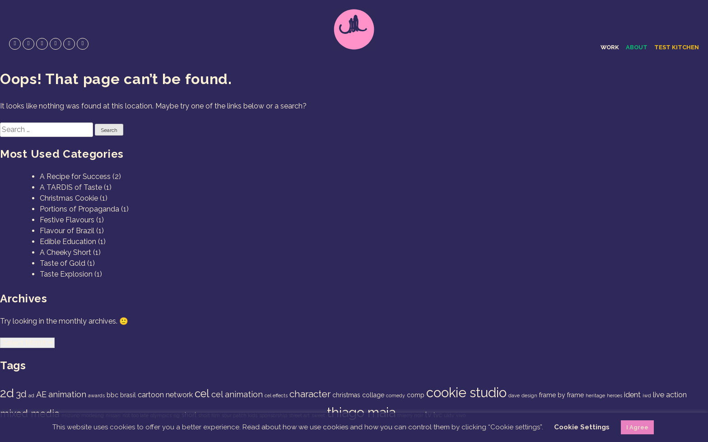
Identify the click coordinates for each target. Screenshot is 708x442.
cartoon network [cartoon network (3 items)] (165, 394)
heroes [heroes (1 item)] (614, 395)
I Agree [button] (637, 427)
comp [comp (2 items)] (415, 395)
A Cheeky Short (65, 252)
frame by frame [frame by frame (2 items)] (561, 395)
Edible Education (68, 241)
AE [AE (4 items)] (41, 394)
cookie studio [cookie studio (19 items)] (466, 392)
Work (610, 47)
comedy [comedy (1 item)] (395, 395)
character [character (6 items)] (310, 394)
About (636, 47)
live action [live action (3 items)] (670, 394)
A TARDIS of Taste (71, 187)
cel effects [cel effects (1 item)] (276, 395)
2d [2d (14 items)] (7, 393)
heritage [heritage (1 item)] (595, 395)
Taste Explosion (66, 274)
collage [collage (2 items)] (373, 395)
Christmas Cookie (69, 198)
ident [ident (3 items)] (632, 394)
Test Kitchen (676, 47)
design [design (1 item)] (529, 395)
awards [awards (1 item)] (96, 395)
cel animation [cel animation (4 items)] (237, 394)
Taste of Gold (62, 263)
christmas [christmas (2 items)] (346, 395)
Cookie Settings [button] (582, 427)
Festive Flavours (67, 220)
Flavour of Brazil (67, 230)
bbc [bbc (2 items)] (112, 395)
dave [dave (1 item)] (514, 395)
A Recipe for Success (75, 176)
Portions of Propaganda (79, 209)
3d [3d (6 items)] (21, 394)
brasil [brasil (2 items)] (128, 395)
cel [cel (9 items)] (202, 393)
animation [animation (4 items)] (67, 394)
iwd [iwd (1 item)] (647, 395)
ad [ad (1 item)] (31, 395)
